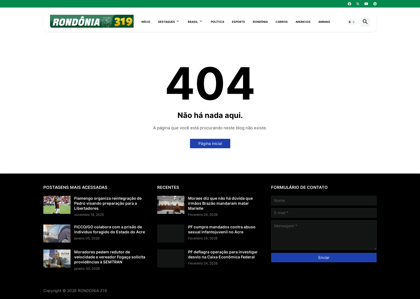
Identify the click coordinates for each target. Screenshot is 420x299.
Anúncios (303, 21)
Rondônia (260, 21)
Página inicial (210, 143)
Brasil (193, 21)
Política (217, 21)
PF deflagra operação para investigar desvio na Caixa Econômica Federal (223, 254)
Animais (324, 21)
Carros (282, 21)
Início (145, 21)
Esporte (238, 21)
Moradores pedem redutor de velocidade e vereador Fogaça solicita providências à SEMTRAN (109, 256)
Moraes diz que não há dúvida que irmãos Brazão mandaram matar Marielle (220, 203)
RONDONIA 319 (92, 290)
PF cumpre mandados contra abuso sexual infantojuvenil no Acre (222, 229)
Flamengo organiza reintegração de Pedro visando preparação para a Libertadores (108, 203)
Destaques (166, 21)
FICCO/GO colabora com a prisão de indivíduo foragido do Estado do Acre (109, 229)
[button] (351, 22)
